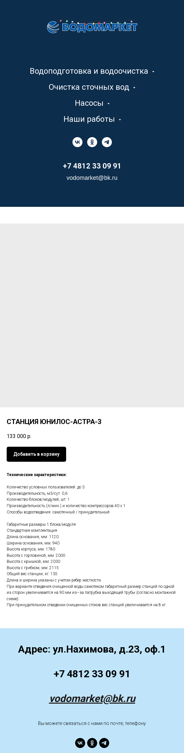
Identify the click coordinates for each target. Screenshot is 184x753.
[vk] (77, 142)
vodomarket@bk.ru (92, 698)
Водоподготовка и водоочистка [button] (90, 71)
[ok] (92, 142)
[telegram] (107, 142)
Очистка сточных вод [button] (90, 87)
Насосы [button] (90, 103)
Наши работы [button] (90, 119)
